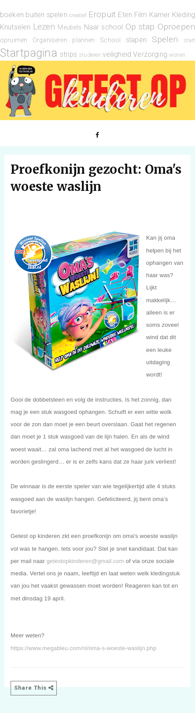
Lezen (44, 27)
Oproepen (176, 27)
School (110, 40)
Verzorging (150, 54)
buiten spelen (46, 15)
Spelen (165, 39)
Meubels (69, 27)
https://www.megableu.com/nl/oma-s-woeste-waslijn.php (83, 648)
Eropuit (102, 14)
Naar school (103, 27)
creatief (78, 15)
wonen (177, 54)
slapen (136, 40)
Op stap (140, 27)
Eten (125, 15)
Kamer (159, 15)
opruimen (13, 40)
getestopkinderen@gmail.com (85, 561)
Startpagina (28, 52)
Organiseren (50, 40)
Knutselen (15, 27)
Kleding (183, 15)
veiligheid (117, 54)
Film (140, 15)
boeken (12, 15)
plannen (83, 40)
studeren (90, 54)
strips (68, 54)
